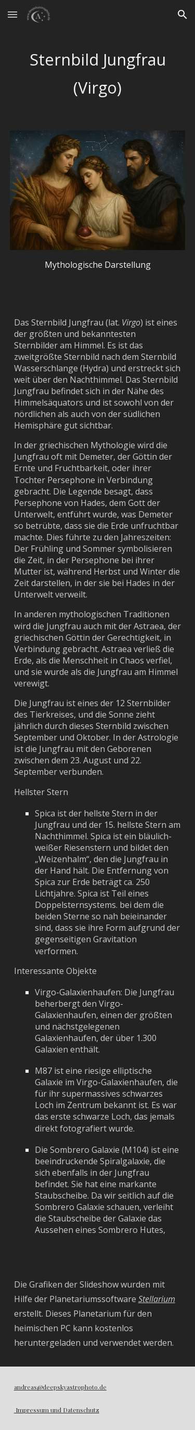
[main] (98, 74)
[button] (12, 14)
